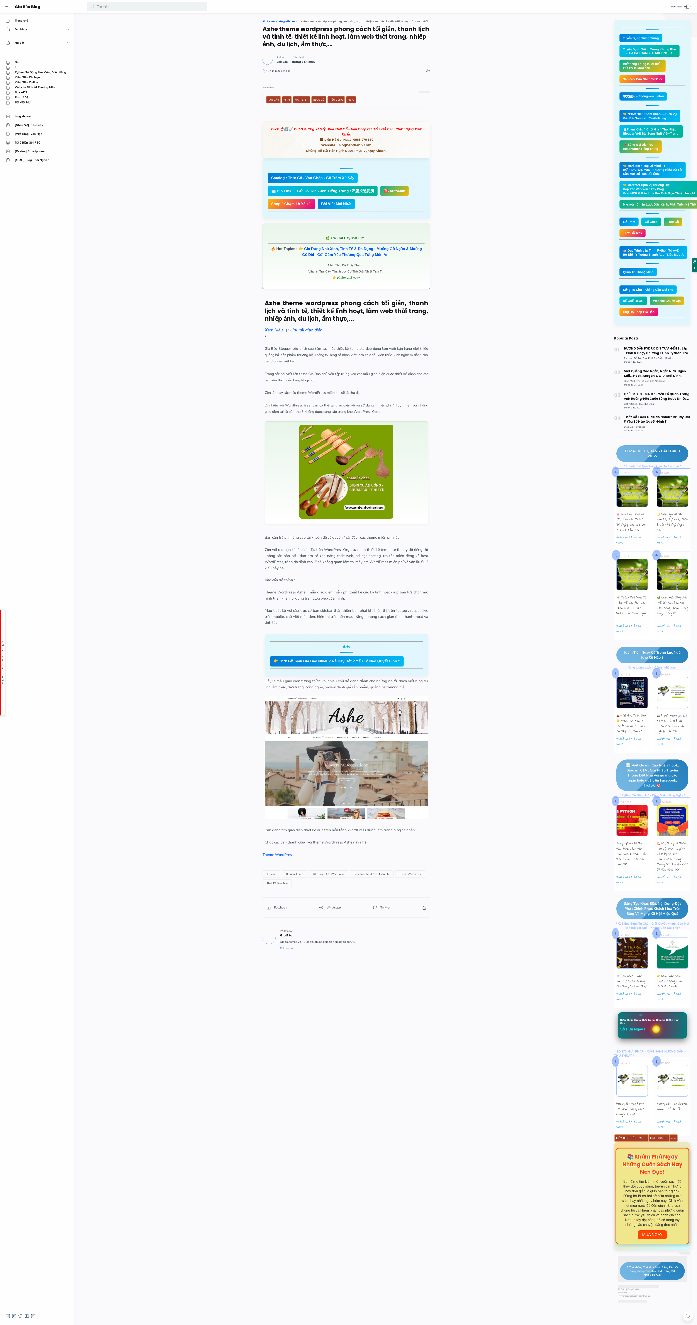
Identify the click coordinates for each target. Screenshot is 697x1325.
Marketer (301, 99)
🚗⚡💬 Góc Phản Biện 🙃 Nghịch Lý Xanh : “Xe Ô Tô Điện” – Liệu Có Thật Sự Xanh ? (631, 741)
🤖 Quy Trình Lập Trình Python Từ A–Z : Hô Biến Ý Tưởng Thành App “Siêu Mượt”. (655, 258)
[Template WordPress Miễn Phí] (371, 874)
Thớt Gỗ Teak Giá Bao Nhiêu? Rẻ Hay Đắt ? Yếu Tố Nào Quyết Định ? (657, 437)
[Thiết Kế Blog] (646, 421)
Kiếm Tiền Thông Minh (631, 1157)
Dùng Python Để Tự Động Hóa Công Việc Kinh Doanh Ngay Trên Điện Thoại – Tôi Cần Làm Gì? (631, 872)
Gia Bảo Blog (28, 7)
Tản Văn (273, 99)
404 (673, 1157)
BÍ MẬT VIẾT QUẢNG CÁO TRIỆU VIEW (648, 471)
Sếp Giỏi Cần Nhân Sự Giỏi (644, 80)
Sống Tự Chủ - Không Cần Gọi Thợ (650, 295)
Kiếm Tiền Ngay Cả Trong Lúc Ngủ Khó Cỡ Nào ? (648, 673)
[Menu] (7, 6)
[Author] (282, 62)
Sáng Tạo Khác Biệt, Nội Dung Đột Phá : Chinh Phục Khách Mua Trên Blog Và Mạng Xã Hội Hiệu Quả (648, 927)
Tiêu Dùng (336, 99)
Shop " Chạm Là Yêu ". (291, 204)
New (351, 99)
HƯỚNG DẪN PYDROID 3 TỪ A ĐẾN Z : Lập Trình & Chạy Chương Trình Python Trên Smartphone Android (657, 368)
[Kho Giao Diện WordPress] (328, 874)
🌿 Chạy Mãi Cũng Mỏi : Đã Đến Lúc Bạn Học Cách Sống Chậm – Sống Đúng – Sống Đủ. (672, 623)
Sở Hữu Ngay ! (633, 1048)
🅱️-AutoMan (394, 191)
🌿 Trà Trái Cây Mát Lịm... (346, 238)
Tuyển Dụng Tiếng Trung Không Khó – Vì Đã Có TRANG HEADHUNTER (651, 51)
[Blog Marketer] (632, 399)
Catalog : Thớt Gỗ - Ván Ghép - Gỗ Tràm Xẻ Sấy (312, 178)
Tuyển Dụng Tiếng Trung (642, 38)
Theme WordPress (278, 854)
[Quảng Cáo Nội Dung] (653, 399)
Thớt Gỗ (675, 226)
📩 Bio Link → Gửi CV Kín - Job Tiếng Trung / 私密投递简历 (322, 191)
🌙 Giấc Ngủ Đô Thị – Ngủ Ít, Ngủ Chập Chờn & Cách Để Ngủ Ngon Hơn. (672, 540)
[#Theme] (271, 874)
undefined (623, 555)
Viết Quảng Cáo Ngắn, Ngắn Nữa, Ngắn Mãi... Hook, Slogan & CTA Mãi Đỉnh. (655, 391)
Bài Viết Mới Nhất (336, 204)
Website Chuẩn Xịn (637, 318)
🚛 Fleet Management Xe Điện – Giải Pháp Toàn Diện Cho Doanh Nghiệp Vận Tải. (672, 741)
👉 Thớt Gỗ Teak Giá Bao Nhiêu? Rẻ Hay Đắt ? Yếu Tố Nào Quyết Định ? (336, 661)
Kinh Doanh (658, 1157)
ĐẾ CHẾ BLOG (634, 307)
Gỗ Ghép (653, 226)
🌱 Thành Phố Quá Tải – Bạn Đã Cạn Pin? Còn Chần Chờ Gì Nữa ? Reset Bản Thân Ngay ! (631, 626)
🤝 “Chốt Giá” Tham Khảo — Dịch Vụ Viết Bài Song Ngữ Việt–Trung (652, 118)
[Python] (628, 376)
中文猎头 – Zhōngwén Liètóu (645, 97)
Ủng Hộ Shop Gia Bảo (640, 329)
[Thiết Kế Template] (277, 883)
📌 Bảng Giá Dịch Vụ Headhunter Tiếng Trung (642, 149)
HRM (287, 99)
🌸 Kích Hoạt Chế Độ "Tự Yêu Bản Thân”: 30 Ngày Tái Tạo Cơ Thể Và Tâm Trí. (630, 540)
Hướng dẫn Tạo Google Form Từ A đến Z (672, 1125)
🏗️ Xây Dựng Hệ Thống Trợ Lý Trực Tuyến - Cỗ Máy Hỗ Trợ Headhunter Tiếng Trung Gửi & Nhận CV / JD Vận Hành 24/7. (672, 875)
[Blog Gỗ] (629, 444)
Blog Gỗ (318, 99)
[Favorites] (640, 444)
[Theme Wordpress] (410, 874)
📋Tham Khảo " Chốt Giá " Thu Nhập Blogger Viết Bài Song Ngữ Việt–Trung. (653, 134)
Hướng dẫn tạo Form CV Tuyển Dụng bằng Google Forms (630, 1128)
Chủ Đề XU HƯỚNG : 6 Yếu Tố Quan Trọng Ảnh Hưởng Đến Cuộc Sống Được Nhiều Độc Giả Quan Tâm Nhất (656, 414)
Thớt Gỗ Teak (633, 238)
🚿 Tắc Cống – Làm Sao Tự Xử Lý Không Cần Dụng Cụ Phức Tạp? (631, 1000)
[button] (92, 6)
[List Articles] (631, 421)
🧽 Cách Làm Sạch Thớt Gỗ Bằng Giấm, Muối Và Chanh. (670, 1000)
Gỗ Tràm (629, 226)
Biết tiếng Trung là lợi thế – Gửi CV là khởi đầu (644, 67)
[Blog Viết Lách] (294, 874)
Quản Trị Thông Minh (639, 277)
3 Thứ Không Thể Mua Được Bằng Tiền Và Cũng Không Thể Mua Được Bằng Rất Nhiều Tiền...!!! (649, 1290)
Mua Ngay (652, 1254)
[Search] (147, 6)
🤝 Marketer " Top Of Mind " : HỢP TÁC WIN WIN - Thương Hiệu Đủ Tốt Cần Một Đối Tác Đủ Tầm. (654, 173)
